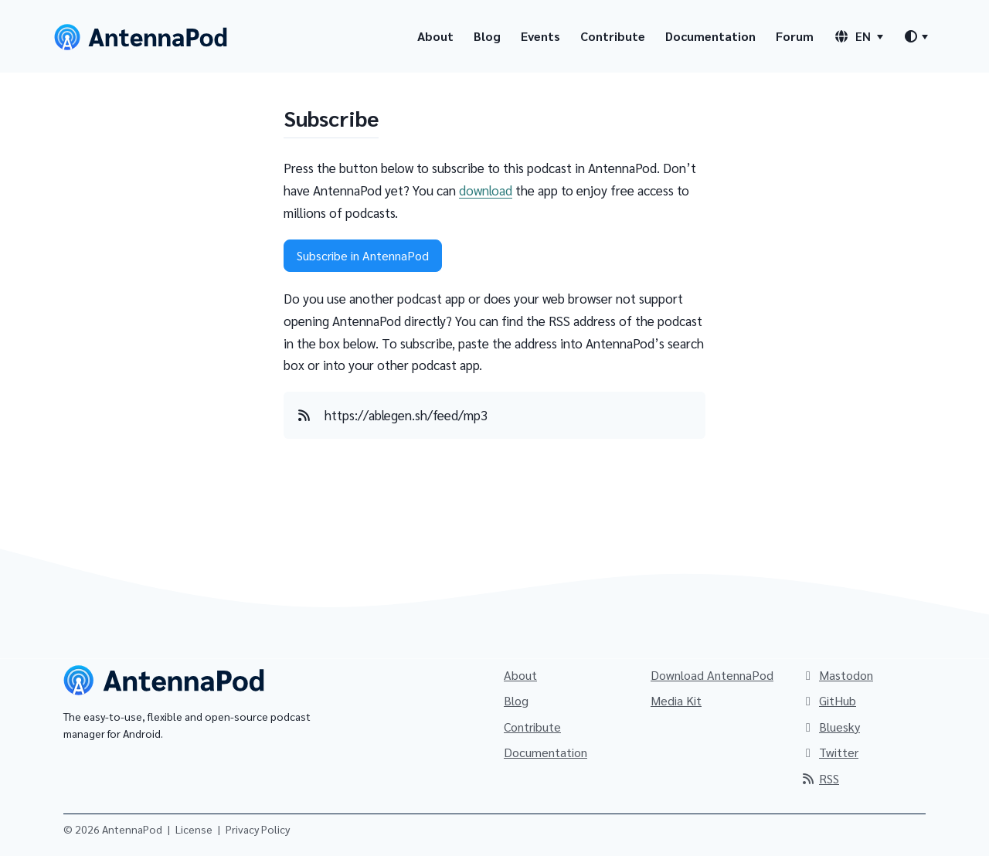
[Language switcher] (858, 36)
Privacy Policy (258, 829)
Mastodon (836, 675)
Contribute (612, 36)
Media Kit (676, 700)
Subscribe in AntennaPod (363, 255)
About (435, 36)
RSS (819, 778)
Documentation (710, 36)
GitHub (828, 700)
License (193, 829)
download (485, 190)
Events (540, 36)
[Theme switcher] (915, 36)
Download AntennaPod (712, 675)
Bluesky (830, 726)
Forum (795, 36)
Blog (487, 36)
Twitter (829, 752)
